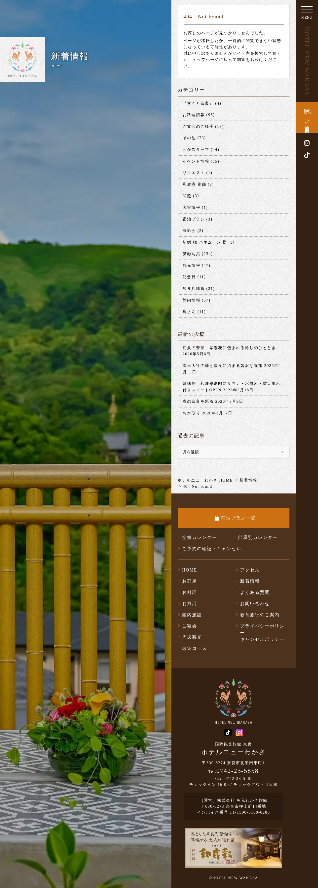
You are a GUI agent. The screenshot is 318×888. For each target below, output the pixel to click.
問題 (187, 196)
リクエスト (194, 173)
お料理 (189, 592)
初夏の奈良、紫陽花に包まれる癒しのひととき (229, 348)
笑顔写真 (191, 254)
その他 (189, 138)
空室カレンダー (199, 537)
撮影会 (189, 230)
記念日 (189, 277)
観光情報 (191, 265)
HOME (189, 570)
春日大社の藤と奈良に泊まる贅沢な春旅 (223, 365)
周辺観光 (192, 637)
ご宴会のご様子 (198, 126)
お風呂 (189, 603)
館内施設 (192, 614)
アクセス (250, 570)
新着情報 (250, 581)
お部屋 (189, 581)
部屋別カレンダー (258, 537)
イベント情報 (196, 161)
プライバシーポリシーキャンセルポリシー (262, 632)
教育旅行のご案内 (259, 614)
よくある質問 (255, 592)
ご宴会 (189, 625)
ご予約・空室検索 (306, 121)
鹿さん (189, 312)
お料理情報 (194, 115)
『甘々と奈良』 (198, 103)
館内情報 (191, 300)
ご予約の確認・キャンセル (211, 548)
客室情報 (191, 207)
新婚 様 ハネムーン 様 (205, 242)
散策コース (194, 648)
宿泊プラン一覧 (238, 518)
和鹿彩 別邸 (194, 184)
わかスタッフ (196, 149)
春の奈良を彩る (198, 401)
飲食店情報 (194, 288)
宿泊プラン (194, 219)
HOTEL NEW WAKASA (307, 61)
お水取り (191, 413)
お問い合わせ (255, 603)
